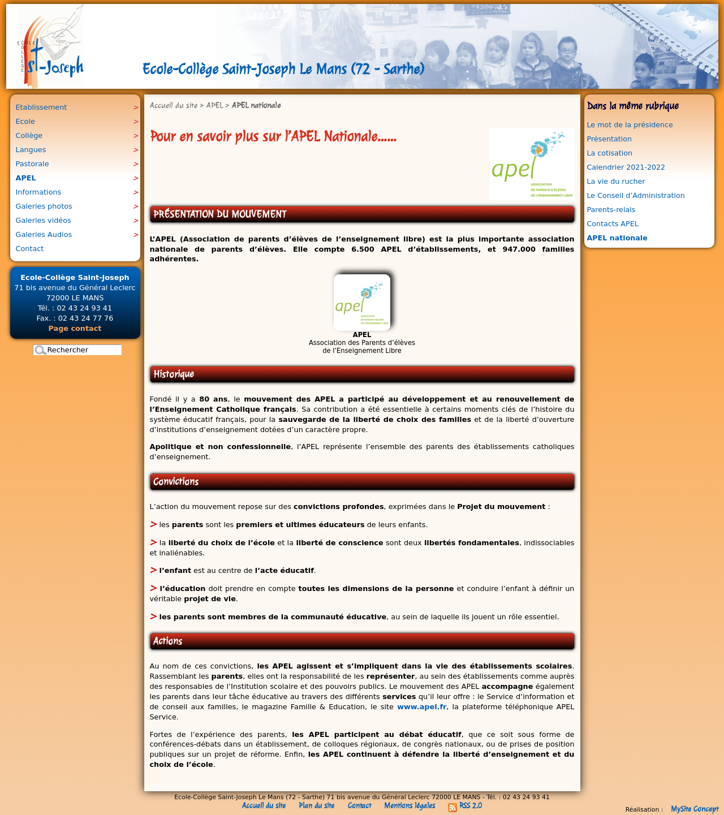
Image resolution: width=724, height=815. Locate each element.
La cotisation (610, 153)
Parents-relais (611, 209)
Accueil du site (173, 105)
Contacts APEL (613, 223)
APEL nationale (617, 238)
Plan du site (316, 805)
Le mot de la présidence (630, 124)
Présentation (609, 139)
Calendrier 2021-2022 (626, 167)
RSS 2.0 (465, 805)
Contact (359, 805)
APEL (214, 105)
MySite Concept (694, 809)
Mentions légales (409, 805)
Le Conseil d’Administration (636, 195)
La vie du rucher (616, 181)
